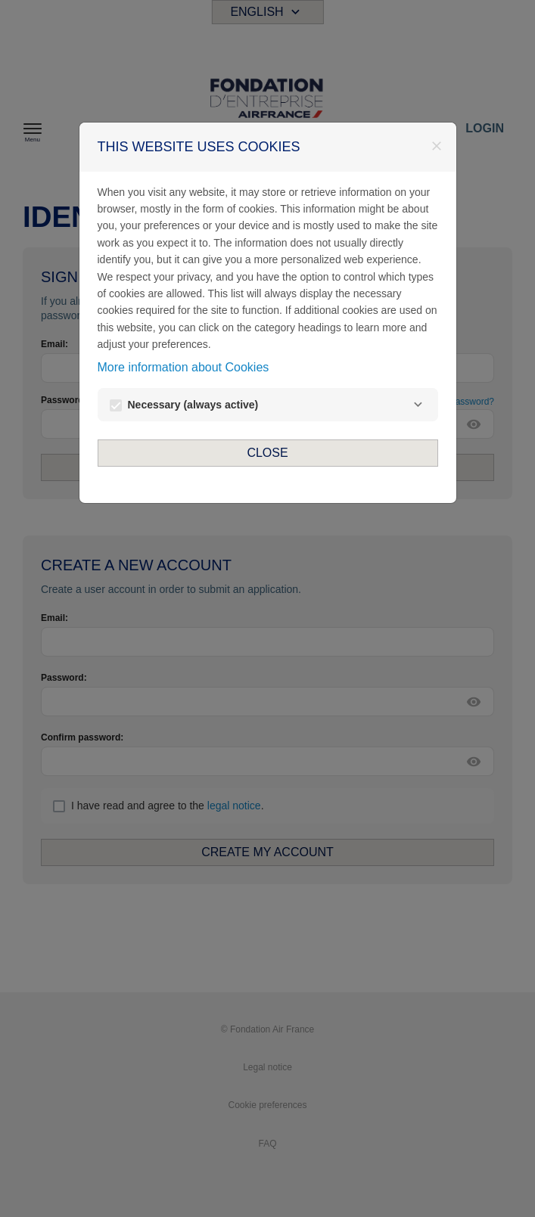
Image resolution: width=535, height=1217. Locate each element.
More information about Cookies (183, 367)
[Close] (436, 146)
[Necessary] (418, 405)
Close (267, 452)
